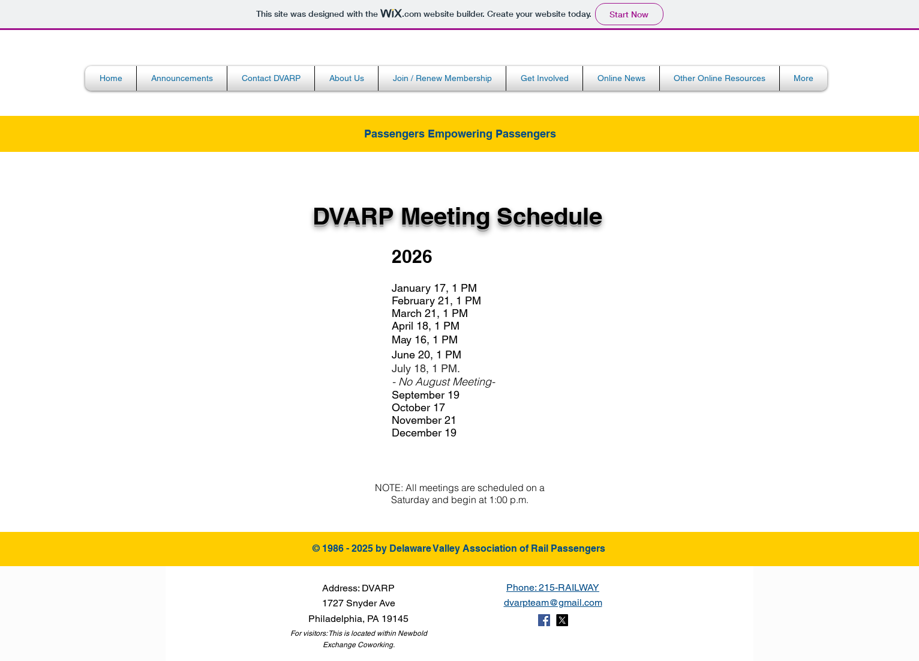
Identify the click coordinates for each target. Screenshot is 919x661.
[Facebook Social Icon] (544, 620)
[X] (562, 620)
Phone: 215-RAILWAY (552, 587)
